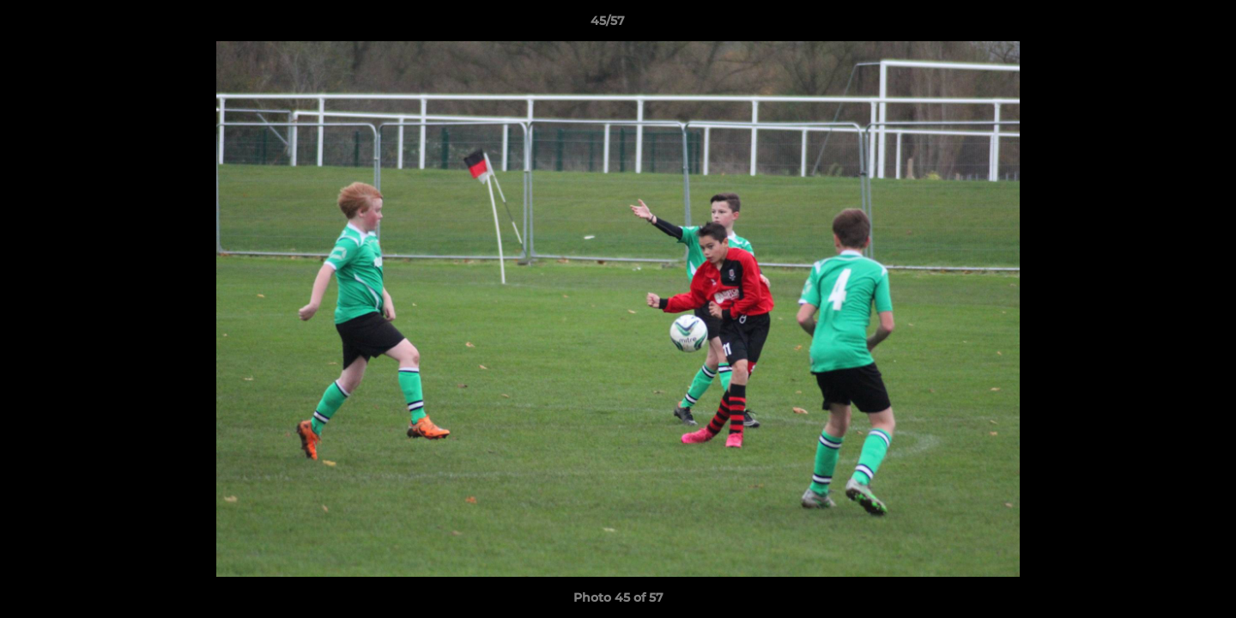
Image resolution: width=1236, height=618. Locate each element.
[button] (1164, 25)
